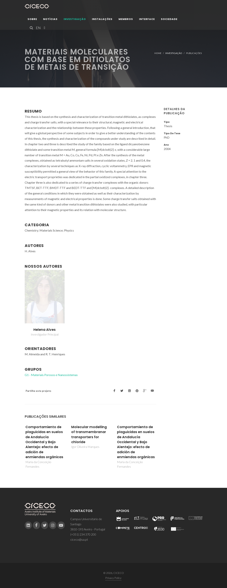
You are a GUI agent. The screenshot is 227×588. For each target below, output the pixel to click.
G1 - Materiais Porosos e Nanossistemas (51, 375)
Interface (147, 20)
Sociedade (169, 20)
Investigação (75, 20)
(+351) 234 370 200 (83, 534)
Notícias (50, 20)
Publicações (194, 53)
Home (157, 53)
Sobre (32, 20)
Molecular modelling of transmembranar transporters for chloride (89, 434)
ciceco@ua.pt (79, 539)
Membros (126, 20)
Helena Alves (44, 329)
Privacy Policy (113, 577)
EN (38, 28)
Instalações (102, 20)
